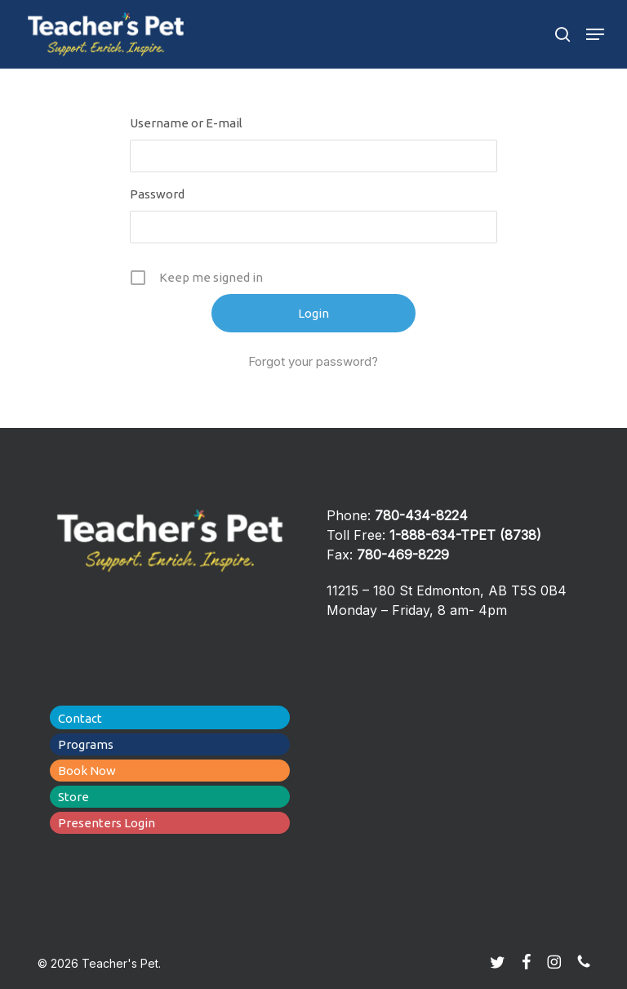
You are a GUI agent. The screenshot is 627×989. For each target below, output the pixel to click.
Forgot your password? (313, 361)
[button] (595, 34)
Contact (80, 718)
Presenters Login (106, 823)
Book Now (87, 770)
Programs (85, 744)
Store (73, 797)
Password (157, 194)
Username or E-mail (186, 123)
